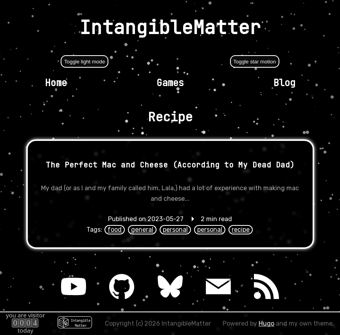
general (142, 229)
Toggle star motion (254, 62)
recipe (241, 229)
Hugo (266, 323)
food (115, 229)
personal (175, 229)
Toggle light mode (84, 62)
